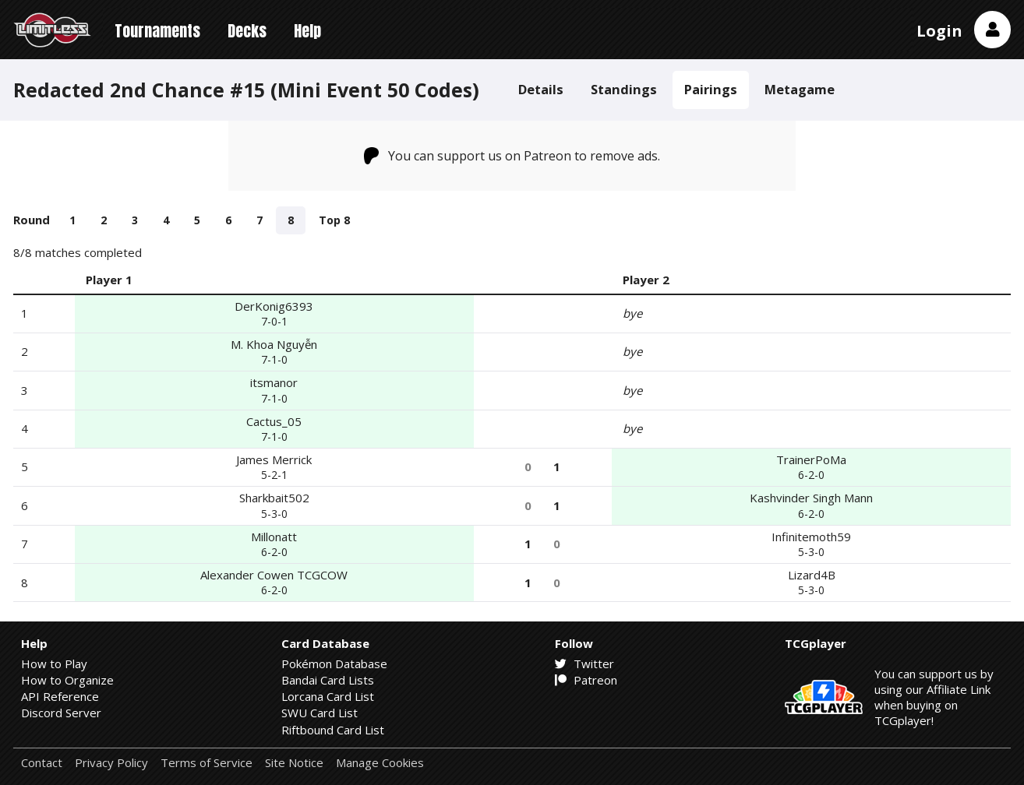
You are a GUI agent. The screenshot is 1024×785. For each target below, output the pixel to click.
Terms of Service (206, 762)
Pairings (710, 89)
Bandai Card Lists (327, 680)
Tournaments (157, 31)
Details (540, 89)
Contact (41, 762)
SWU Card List (319, 712)
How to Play (54, 663)
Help (307, 31)
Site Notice (294, 762)
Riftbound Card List (332, 729)
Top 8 (334, 220)
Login (939, 30)
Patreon (586, 680)
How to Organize (67, 680)
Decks (247, 31)
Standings (624, 89)
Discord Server (61, 712)
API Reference (60, 696)
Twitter (584, 663)
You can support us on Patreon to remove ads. (512, 155)
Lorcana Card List (327, 696)
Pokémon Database (334, 663)
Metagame (799, 89)
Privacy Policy (111, 762)
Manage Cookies (380, 762)
